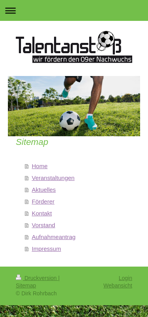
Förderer (43, 201)
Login (125, 278)
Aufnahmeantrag (54, 237)
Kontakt (42, 213)
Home (40, 166)
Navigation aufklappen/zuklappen (74, 10)
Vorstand (43, 225)
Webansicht (117, 285)
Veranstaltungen (53, 177)
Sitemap (26, 285)
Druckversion (37, 278)
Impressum (46, 248)
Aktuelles (44, 189)
